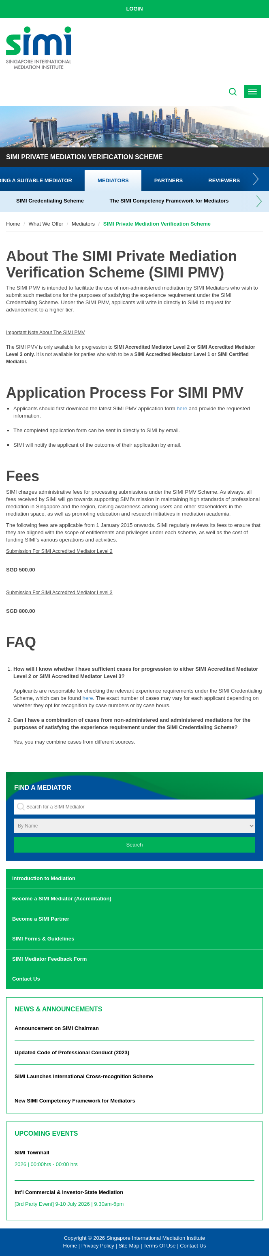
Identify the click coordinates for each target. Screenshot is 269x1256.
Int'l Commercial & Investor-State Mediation (134, 1200)
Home (13, 224)
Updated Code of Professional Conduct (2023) (72, 1052)
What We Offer (46, 224)
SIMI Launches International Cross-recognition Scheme (84, 1076)
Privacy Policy (97, 1246)
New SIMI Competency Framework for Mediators (75, 1101)
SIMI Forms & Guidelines (43, 939)
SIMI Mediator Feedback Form (49, 959)
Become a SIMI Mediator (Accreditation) (61, 899)
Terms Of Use (159, 1246)
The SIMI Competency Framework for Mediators (169, 201)
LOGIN (134, 9)
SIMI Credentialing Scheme (50, 201)
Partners (168, 180)
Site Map (128, 1246)
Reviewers (224, 180)
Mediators (113, 180)
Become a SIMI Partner (40, 919)
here (182, 408)
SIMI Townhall (134, 1160)
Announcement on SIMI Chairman (57, 1028)
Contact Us (26, 979)
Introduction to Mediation (43, 878)
